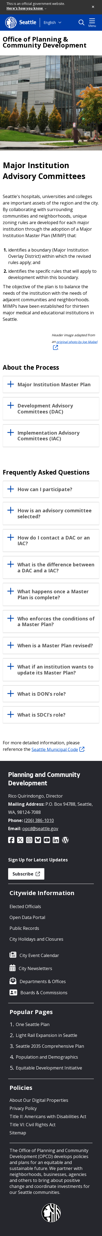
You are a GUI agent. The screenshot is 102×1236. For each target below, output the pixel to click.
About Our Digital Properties (39, 1100)
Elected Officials (25, 906)
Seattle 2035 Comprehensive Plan (50, 1046)
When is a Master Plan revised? (55, 646)
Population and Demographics (47, 1057)
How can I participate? (44, 489)
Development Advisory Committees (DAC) (45, 409)
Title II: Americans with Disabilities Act (48, 1116)
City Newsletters (35, 968)
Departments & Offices (43, 981)
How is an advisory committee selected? (54, 514)
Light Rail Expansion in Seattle (46, 1035)
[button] (93, 7)
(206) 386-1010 (39, 820)
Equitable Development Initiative (49, 1068)
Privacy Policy (23, 1108)
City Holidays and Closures (36, 939)
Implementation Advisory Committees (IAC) (48, 436)
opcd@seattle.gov (40, 829)
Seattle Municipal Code (58, 749)
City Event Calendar (39, 955)
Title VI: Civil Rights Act (32, 1125)
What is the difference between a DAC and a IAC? (55, 568)
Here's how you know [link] (27, 8)
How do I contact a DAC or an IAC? (53, 541)
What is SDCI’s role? (41, 715)
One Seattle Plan (33, 1024)
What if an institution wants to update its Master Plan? (55, 670)
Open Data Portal (27, 917)
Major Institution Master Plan (54, 385)
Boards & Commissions (43, 993)
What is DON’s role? (41, 694)
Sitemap (18, 1133)
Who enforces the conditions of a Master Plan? (56, 622)
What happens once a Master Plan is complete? (53, 595)
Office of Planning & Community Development (44, 42)
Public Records (24, 928)
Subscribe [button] (26, 874)
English (50, 22)
